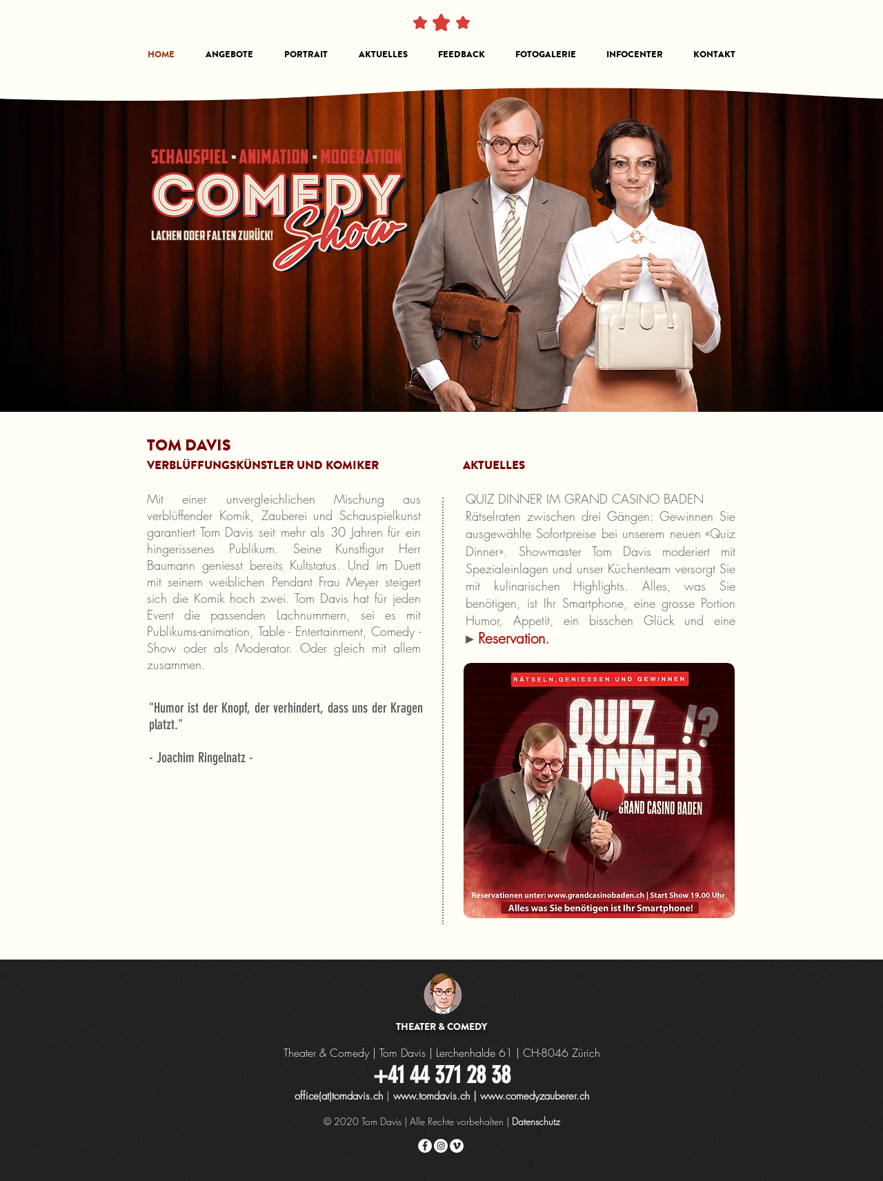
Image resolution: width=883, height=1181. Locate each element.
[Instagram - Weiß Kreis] (441, 1146)
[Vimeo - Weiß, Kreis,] (457, 1146)
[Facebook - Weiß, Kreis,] (425, 1146)
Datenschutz (536, 1121)
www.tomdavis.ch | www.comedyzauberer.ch (491, 1096)
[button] (229, 54)
